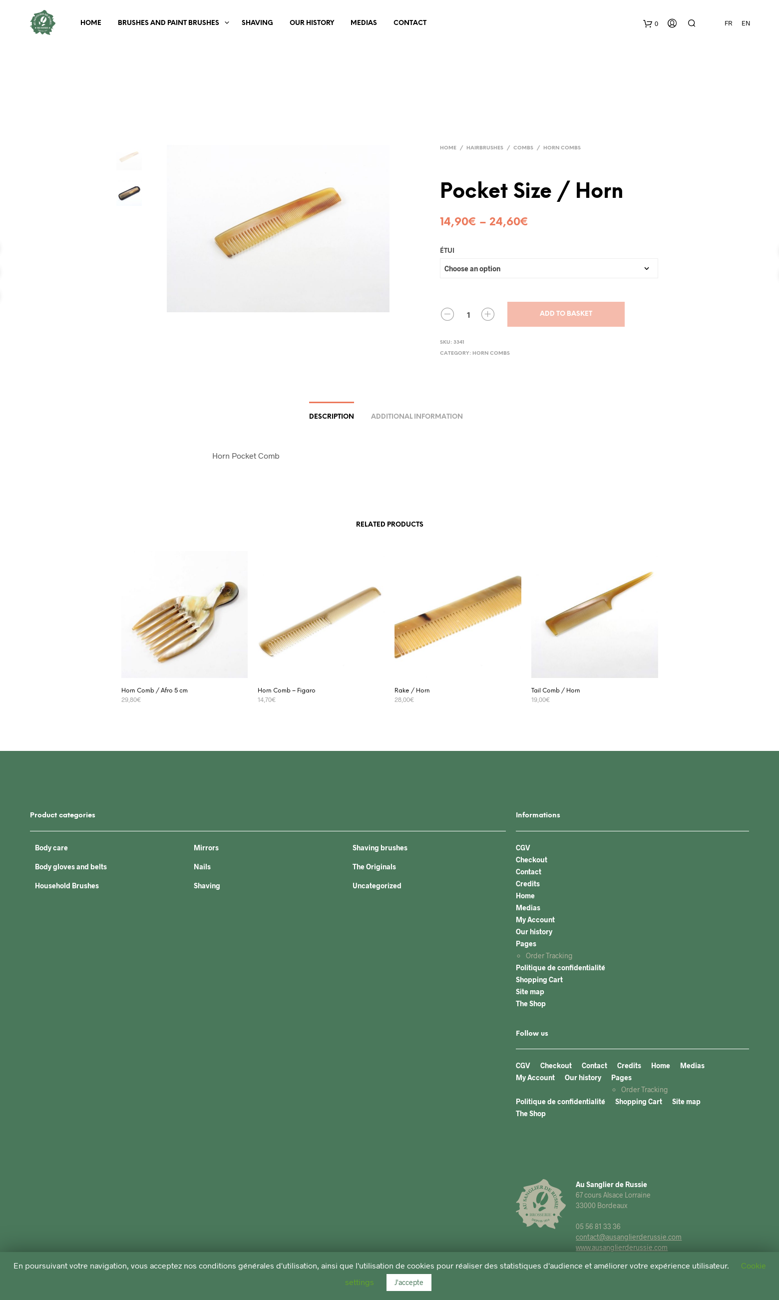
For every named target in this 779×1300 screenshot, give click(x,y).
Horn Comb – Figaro (287, 690)
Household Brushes (67, 885)
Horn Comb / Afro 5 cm (154, 690)
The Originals (374, 866)
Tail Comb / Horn (555, 690)
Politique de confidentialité (560, 967)
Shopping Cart (539, 979)
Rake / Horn (412, 690)
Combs (523, 148)
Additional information (417, 417)
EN (746, 23)
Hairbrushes (484, 148)
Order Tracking (549, 955)
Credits (528, 883)
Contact (409, 23)
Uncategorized (377, 885)
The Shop (531, 1003)
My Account (535, 919)
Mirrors (206, 847)
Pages (526, 943)
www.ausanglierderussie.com (622, 1247)
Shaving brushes (380, 847)
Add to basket (566, 314)
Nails (202, 866)
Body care (51, 847)
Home (90, 23)
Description (331, 417)
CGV (523, 847)
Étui (447, 251)
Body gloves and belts (71, 866)
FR (728, 23)
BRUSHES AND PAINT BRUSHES (168, 23)
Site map (530, 991)
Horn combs (562, 148)
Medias (364, 23)
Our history (312, 23)
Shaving (257, 23)
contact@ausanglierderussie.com (629, 1237)
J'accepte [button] (408, 1282)
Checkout (531, 859)
